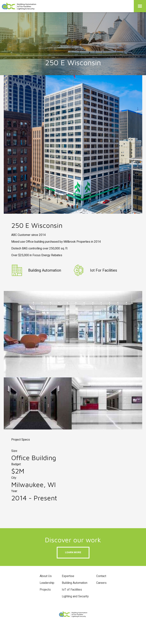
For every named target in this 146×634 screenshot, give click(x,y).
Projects (45, 589)
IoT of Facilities (72, 589)
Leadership (47, 583)
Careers (101, 583)
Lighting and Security (75, 596)
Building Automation (74, 583)
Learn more (73, 552)
